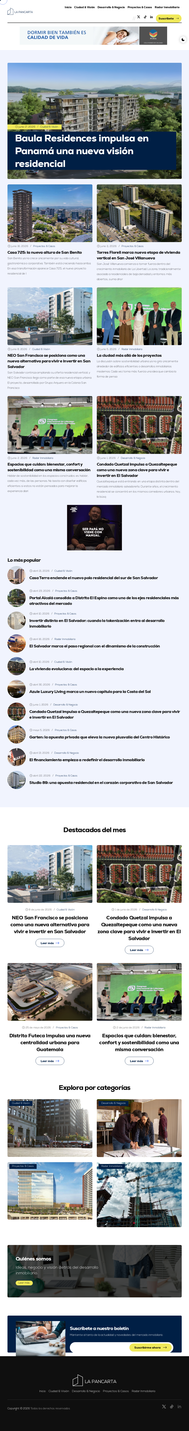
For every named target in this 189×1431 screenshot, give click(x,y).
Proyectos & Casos (140, 7)
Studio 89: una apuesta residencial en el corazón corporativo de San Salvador (101, 782)
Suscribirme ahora (150, 1347)
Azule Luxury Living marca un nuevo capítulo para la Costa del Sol (90, 691)
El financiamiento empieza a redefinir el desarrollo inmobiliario (87, 759)
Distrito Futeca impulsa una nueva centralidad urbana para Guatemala (49, 1042)
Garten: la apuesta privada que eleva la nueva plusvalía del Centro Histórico (99, 737)
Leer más (50, 943)
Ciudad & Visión (84, 7)
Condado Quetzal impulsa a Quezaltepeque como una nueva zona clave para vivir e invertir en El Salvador (137, 470)
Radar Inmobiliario (167, 7)
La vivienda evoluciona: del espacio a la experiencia (76, 668)
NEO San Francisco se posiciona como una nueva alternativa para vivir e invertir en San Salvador (49, 361)
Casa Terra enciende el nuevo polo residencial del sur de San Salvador (93, 577)
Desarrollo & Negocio (111, 7)
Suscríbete (169, 18)
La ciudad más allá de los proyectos (129, 355)
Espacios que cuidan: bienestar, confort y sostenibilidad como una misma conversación (139, 1042)
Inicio (68, 7)
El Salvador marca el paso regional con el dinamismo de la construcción (94, 646)
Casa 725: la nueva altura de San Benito (44, 252)
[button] (93, 36)
